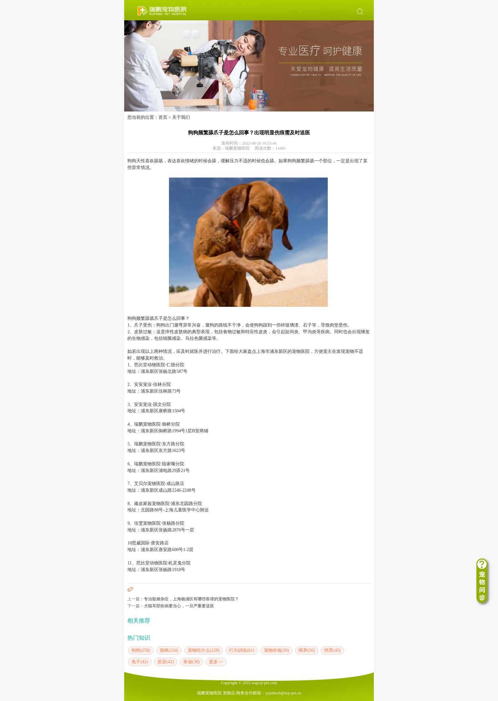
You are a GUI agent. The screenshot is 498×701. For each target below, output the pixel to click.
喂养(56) (307, 650)
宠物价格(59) (276, 650)
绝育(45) (332, 650)
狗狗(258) (140, 650)
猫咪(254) (169, 650)
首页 (162, 117)
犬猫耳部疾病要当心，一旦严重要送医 (179, 605)
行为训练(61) (241, 650)
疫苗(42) (166, 661)
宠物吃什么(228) (203, 650)
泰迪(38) (191, 661)
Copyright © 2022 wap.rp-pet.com (249, 683)
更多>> (216, 661)
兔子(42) (139, 661)
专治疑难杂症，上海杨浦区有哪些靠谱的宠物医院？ (191, 599)
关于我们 (181, 117)
